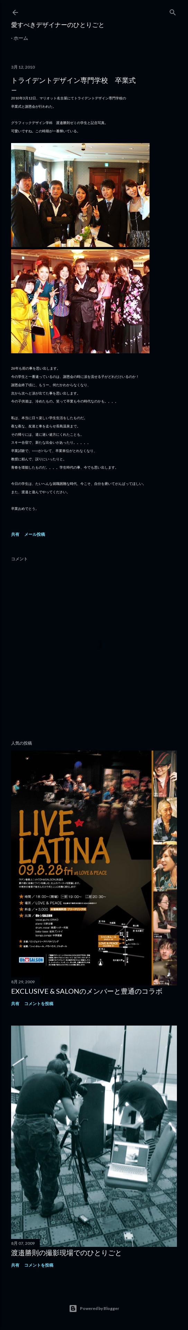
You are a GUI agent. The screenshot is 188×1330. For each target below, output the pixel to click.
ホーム (21, 38)
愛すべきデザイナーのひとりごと (58, 24)
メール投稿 (34, 534)
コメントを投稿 (38, 1003)
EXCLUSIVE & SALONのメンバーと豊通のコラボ (86, 991)
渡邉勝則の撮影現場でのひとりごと (66, 1252)
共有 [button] (15, 534)
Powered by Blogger (94, 1308)
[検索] (173, 11)
